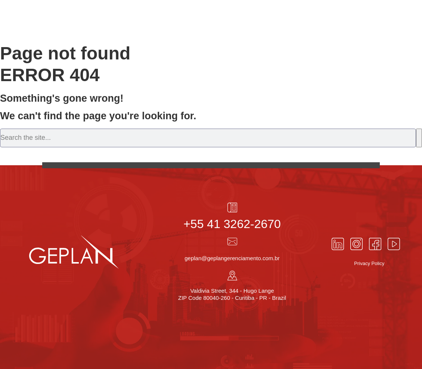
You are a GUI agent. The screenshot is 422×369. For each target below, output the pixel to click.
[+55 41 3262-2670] (232, 207)
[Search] (419, 138)
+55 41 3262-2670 (232, 224)
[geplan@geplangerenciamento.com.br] (232, 241)
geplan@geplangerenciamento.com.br (232, 258)
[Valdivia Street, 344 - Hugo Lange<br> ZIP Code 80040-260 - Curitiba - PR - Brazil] (232, 275)
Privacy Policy (369, 263)
